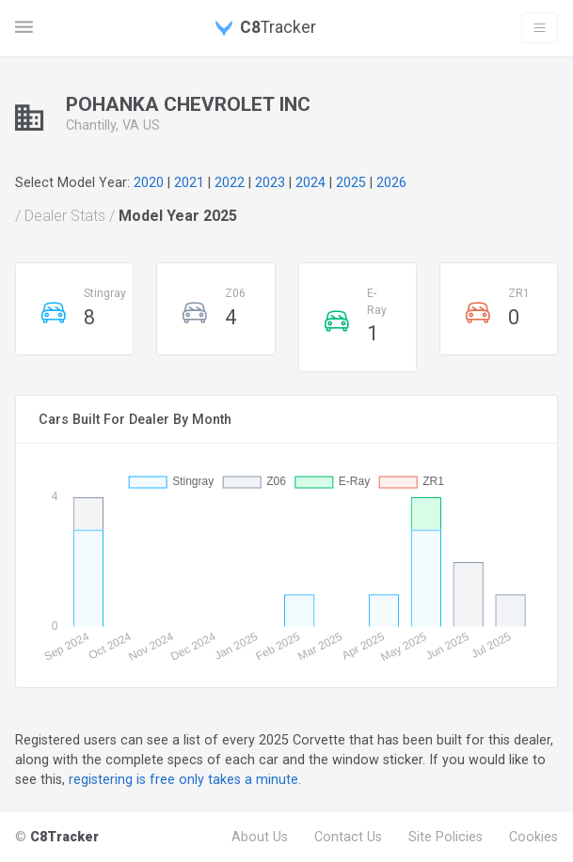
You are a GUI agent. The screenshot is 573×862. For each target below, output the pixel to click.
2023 (270, 182)
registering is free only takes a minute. (185, 779)
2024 (310, 182)
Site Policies (445, 836)
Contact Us (348, 836)
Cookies (533, 836)
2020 (149, 182)
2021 (189, 182)
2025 (351, 182)
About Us (259, 836)
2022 (230, 182)
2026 (391, 182)
